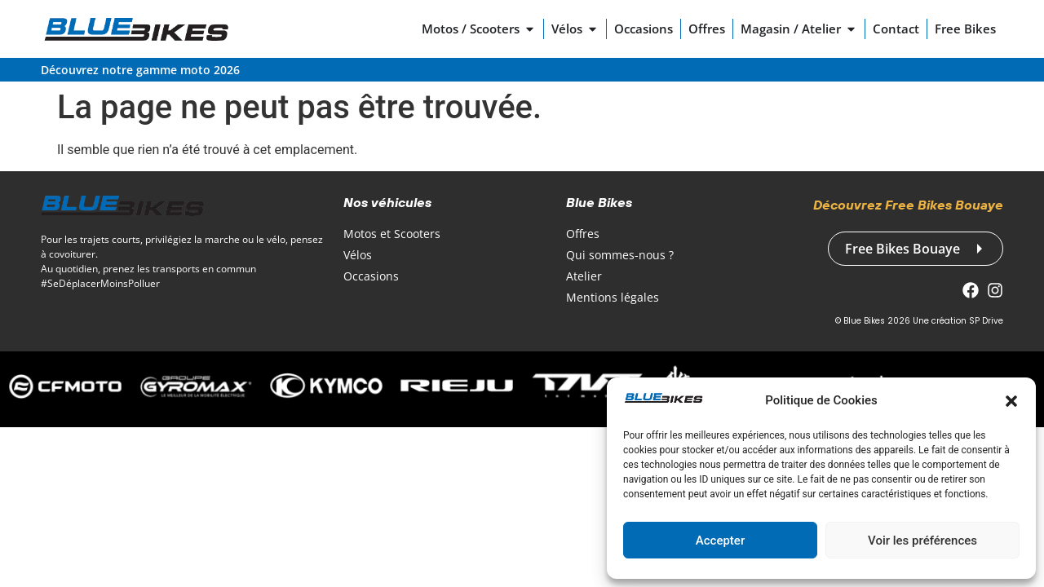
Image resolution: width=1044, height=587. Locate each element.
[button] (1011, 401)
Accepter (720, 540)
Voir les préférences (922, 540)
